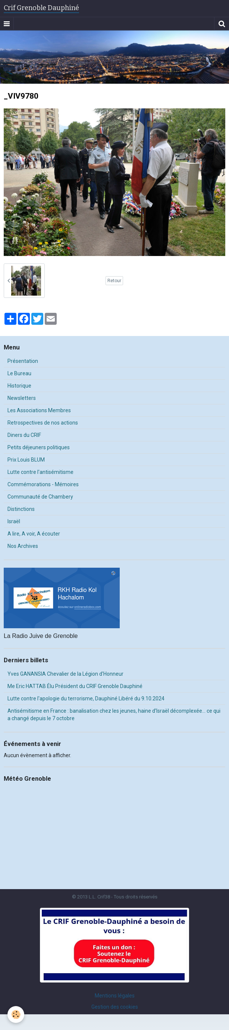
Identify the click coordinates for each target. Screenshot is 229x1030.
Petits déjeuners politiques (38, 447)
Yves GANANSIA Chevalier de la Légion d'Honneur (65, 674)
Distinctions (21, 509)
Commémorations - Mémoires (43, 484)
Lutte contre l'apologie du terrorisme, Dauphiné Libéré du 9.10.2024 (85, 698)
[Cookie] (15, 1014)
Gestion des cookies (114, 1007)
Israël (13, 521)
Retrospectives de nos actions (42, 423)
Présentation (22, 361)
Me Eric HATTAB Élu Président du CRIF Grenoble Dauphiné (74, 686)
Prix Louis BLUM (26, 460)
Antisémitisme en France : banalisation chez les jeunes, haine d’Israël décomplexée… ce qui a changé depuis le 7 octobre (113, 714)
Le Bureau (19, 373)
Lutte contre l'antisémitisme (40, 472)
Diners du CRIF (24, 435)
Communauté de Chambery (40, 497)
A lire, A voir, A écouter (33, 534)
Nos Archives (22, 546)
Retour (114, 280)
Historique (19, 386)
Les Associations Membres (39, 410)
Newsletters (21, 398)
